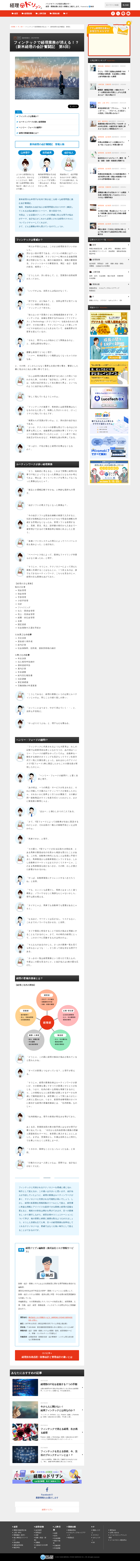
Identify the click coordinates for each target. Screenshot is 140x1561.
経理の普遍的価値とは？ (29, 133)
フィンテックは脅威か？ (29, 116)
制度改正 (92, 291)
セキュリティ (113, 300)
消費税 (91, 266)
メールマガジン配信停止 (118, 1540)
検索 (127, 5)
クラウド (103, 300)
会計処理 (92, 263)
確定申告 (92, 254)
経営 (16, 13)
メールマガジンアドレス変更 (118, 1536)
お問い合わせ (114, 1532)
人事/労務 (42, 13)
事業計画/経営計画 (95, 249)
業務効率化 (93, 288)
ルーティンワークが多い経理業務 (32, 122)
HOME (13, 27)
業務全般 (56, 13)
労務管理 (120, 276)
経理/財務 (28, 13)
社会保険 (102, 276)
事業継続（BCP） (121, 249)
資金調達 (111, 251)
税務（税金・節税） (117, 263)
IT (67, 13)
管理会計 (100, 263)
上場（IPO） (108, 249)
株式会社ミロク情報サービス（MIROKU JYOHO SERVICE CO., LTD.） (50, 1318)
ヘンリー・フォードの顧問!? (30, 127)
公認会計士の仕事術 (103, 266)
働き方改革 (111, 276)
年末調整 (92, 278)
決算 (106, 263)
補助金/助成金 (121, 251)
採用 (90, 276)
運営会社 (113, 1530)
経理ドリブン (26, 5)
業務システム (93, 300)
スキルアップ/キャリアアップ (109, 288)
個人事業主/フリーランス (98, 251)
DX (22, 27)
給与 (95, 276)
